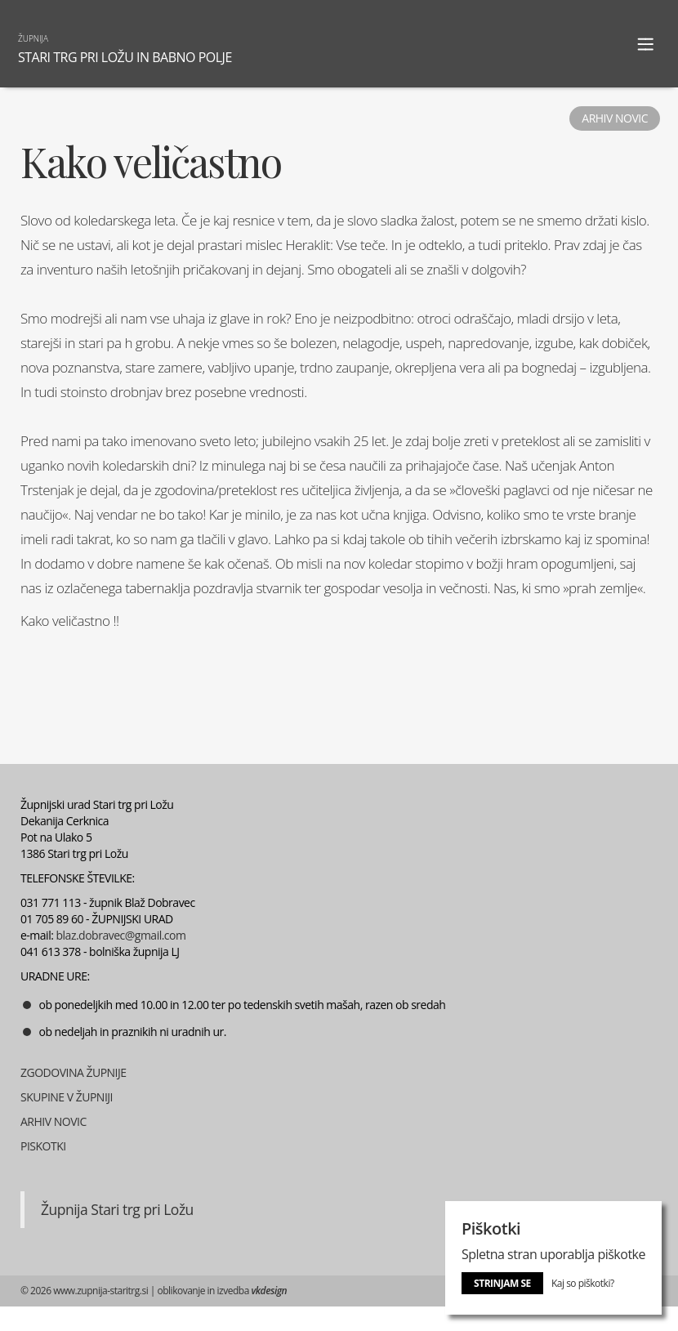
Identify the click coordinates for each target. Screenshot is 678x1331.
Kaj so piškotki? (582, 1283)
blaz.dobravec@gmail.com (121, 935)
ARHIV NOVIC (53, 1121)
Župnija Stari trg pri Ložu (117, 1209)
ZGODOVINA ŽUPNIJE (73, 1072)
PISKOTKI (43, 1146)
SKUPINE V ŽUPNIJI (66, 1097)
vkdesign (269, 1291)
